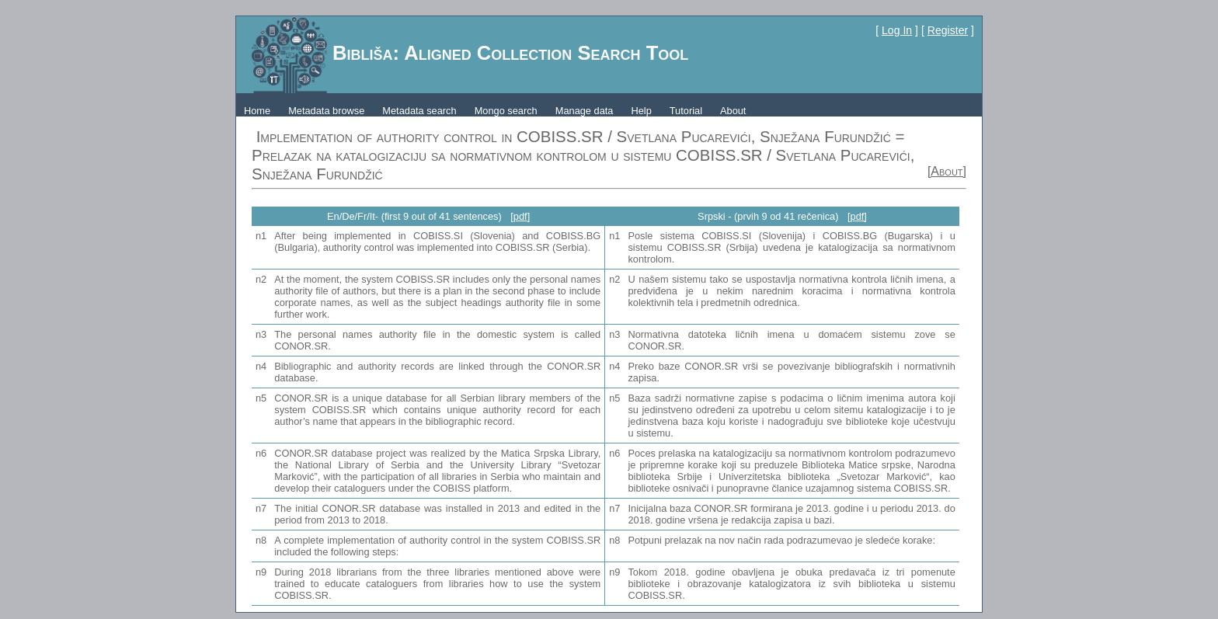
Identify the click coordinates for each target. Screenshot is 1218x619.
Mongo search (506, 110)
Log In (897, 30)
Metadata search (419, 110)
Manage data (584, 110)
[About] (946, 171)
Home (257, 110)
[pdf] (520, 216)
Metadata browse (326, 110)
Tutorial (686, 110)
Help (641, 110)
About (733, 110)
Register (947, 30)
